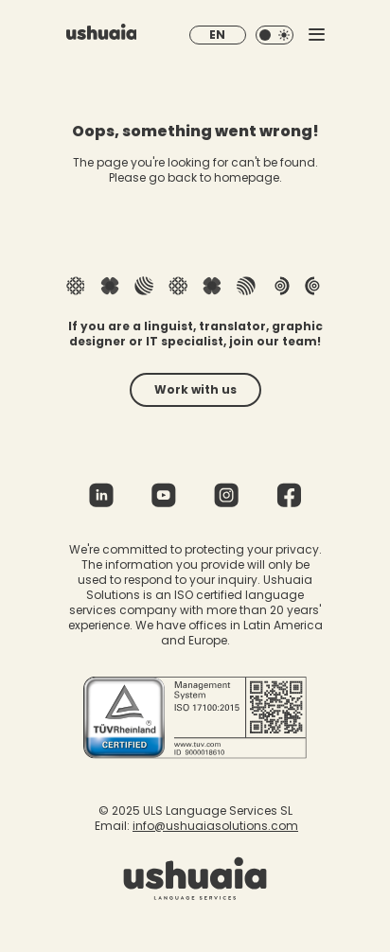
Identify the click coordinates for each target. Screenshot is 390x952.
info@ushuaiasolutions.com (215, 826)
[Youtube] (163, 501)
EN (217, 34)
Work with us (195, 389)
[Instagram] (226, 501)
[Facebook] (288, 501)
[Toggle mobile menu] (317, 34)
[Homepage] (101, 34)
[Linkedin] (101, 501)
